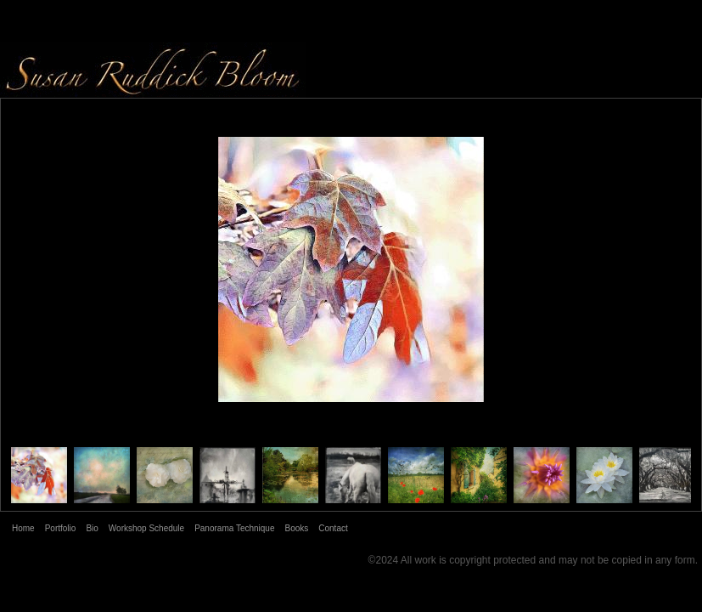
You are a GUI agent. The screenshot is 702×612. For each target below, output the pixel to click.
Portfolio (60, 528)
